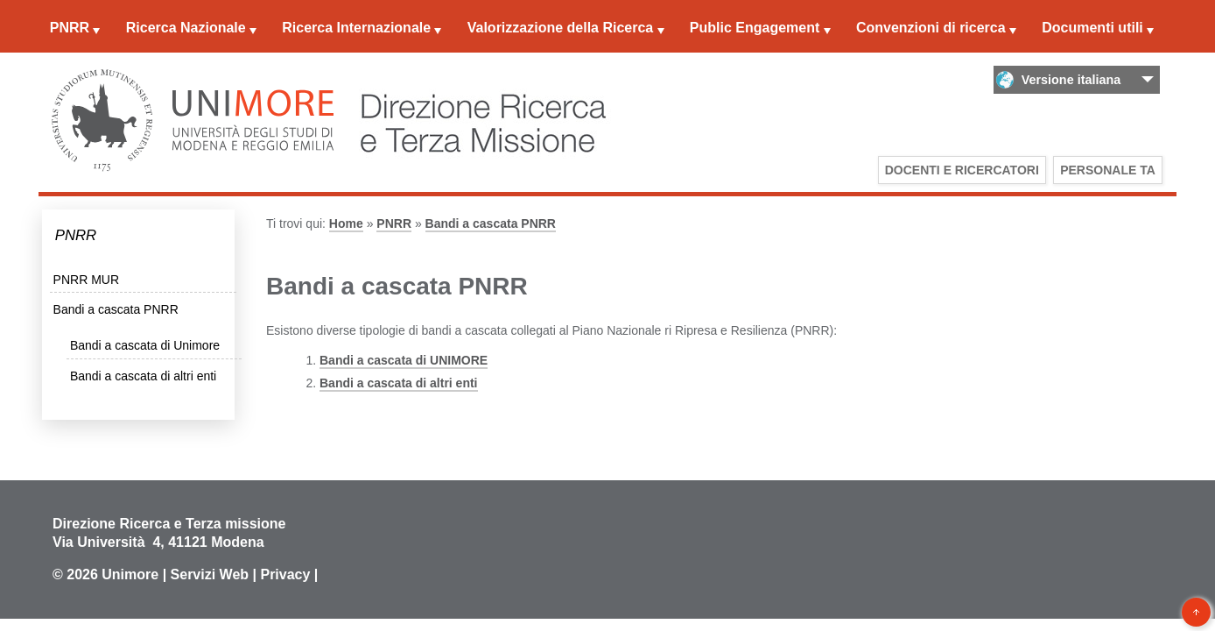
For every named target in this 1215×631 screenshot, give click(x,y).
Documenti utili (1092, 27)
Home (346, 223)
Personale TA (1107, 170)
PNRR (69, 27)
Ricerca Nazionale (186, 27)
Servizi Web (210, 574)
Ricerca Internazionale (356, 27)
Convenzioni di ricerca (931, 27)
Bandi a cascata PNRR (116, 309)
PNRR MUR (86, 280)
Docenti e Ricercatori (962, 170)
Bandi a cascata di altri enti (143, 376)
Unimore (130, 574)
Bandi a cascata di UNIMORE (404, 360)
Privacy (285, 574)
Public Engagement (754, 27)
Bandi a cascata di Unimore (145, 345)
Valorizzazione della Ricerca (560, 27)
